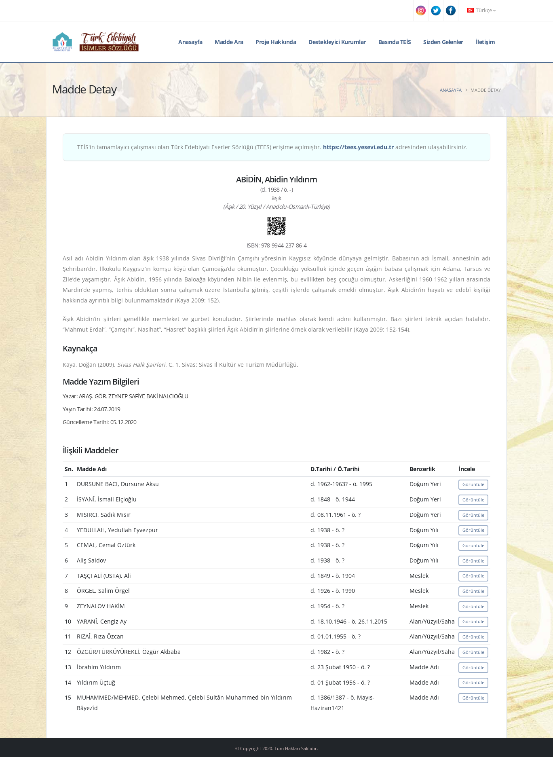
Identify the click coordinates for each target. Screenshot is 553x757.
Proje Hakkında (275, 42)
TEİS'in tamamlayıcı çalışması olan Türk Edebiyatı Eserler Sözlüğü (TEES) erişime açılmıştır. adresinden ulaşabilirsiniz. (272, 147)
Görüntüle (473, 484)
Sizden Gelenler (443, 42)
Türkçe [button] (481, 10)
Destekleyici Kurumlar (337, 42)
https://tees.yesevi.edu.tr (358, 147)
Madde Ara (229, 42)
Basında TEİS (394, 42)
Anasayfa (190, 42)
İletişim (485, 42)
